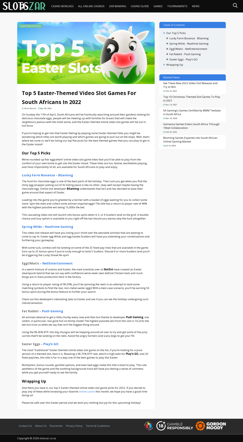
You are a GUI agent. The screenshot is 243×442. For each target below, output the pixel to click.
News (195, 6)
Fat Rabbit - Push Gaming (185, 54)
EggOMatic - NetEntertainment (188, 49)
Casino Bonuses (62, 6)
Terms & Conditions (98, 426)
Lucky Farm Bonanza (38, 175)
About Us (40, 426)
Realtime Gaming (59, 227)
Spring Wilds (32, 227)
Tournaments (177, 6)
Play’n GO (50, 344)
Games (158, 6)
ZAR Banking (117, 6)
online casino (87, 391)
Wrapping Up (174, 64)
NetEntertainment (57, 263)
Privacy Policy (74, 426)
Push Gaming (52, 311)
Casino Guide (140, 6)
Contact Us (25, 426)
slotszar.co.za (48, 438)
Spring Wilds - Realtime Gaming (188, 43)
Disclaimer (56, 426)
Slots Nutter (30, 108)
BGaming (65, 175)
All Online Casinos (91, 6)
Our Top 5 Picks (176, 33)
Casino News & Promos (30, 26)
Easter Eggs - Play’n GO (183, 59)
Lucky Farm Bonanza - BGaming (189, 38)
